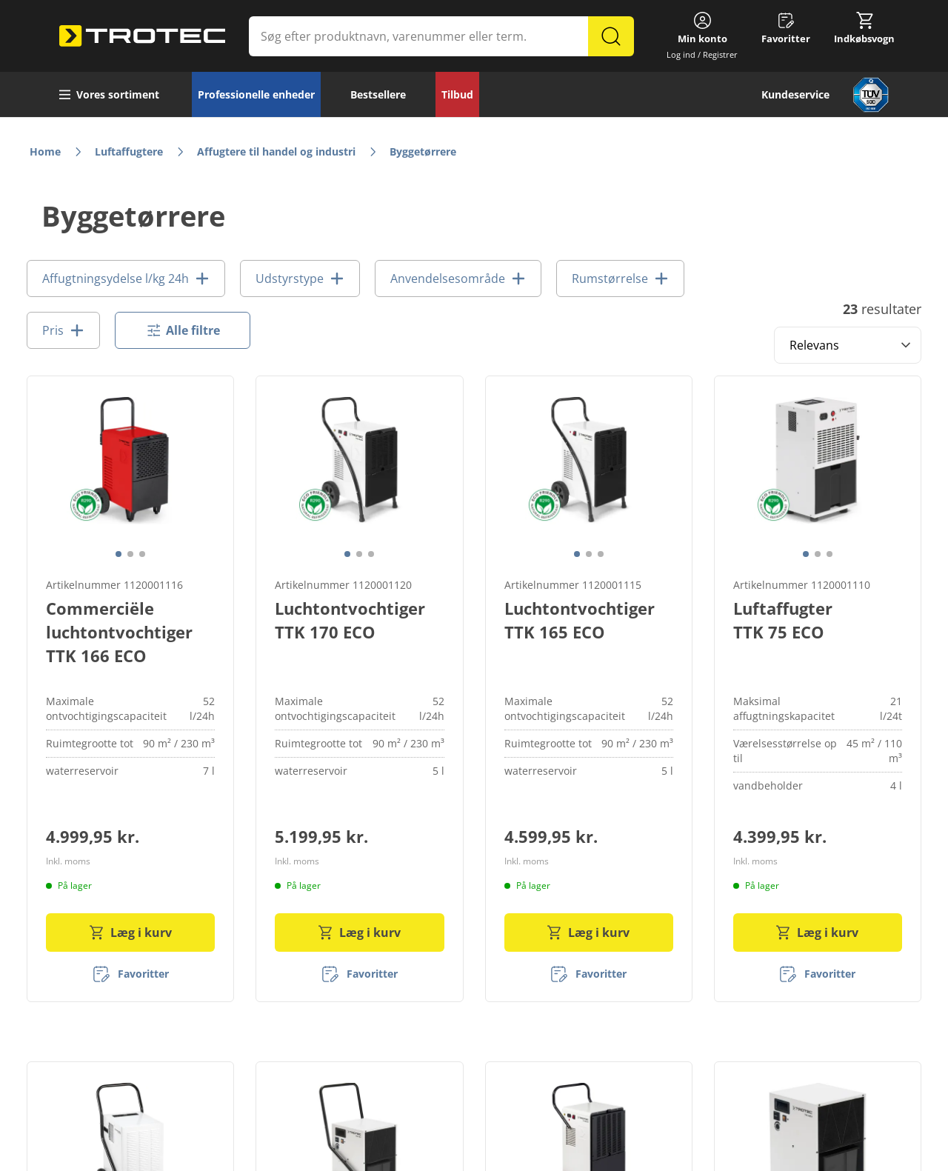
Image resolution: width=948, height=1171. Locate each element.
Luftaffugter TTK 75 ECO (782, 620)
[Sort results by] (847, 345)
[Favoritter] (131, 974)
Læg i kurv (131, 932)
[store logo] (142, 36)
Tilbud (457, 94)
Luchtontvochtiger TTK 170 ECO (350, 620)
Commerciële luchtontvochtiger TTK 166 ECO (119, 632)
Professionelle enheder (256, 94)
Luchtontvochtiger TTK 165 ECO (579, 620)
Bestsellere (378, 94)
